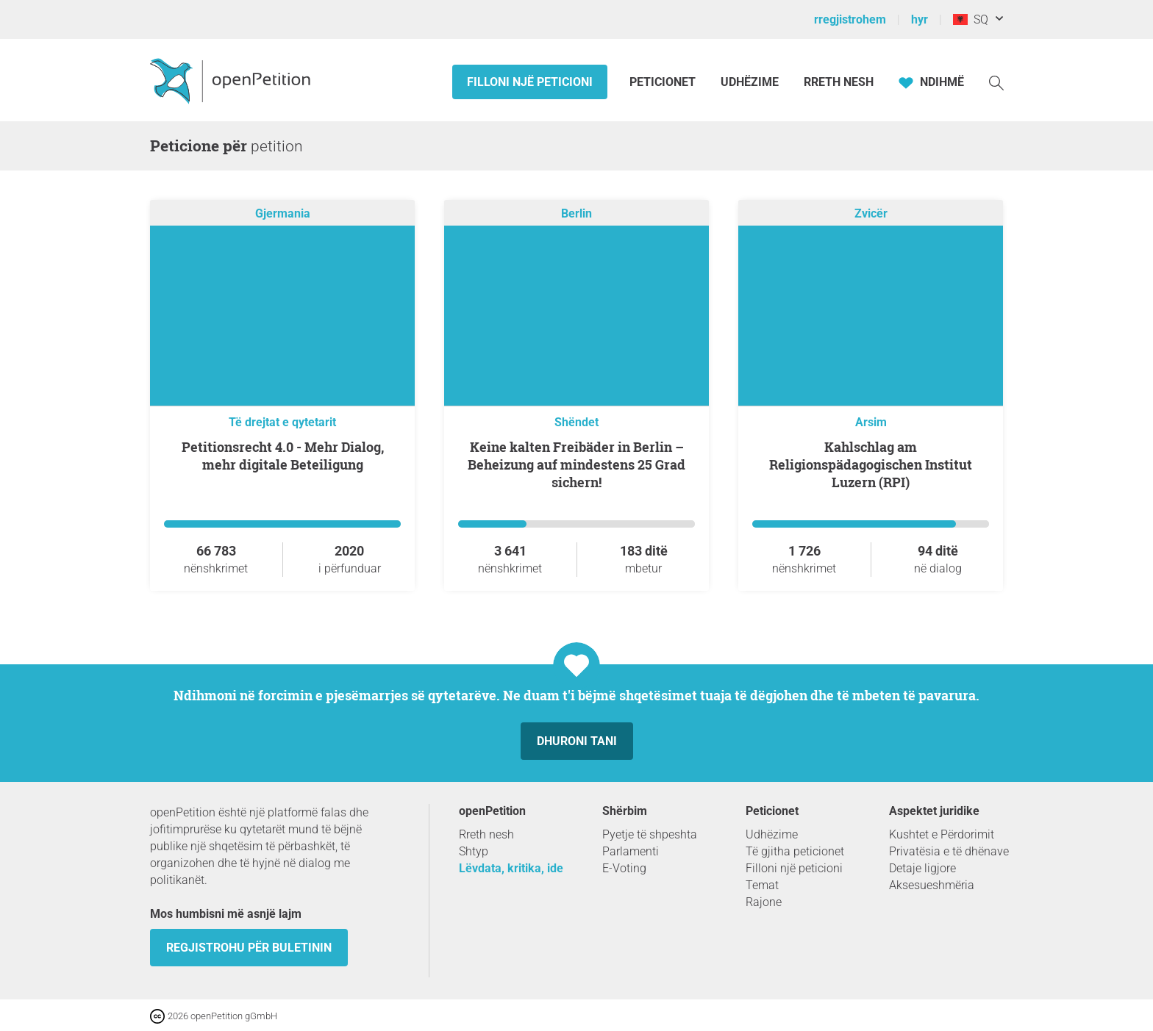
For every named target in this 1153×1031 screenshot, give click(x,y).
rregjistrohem (850, 19)
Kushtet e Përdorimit (941, 834)
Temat (762, 885)
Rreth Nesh (839, 82)
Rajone (764, 902)
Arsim (871, 422)
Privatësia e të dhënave (949, 851)
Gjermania (282, 213)
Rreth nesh (486, 834)
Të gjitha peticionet (795, 851)
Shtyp (473, 851)
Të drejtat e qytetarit (282, 422)
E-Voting (624, 868)
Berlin (576, 213)
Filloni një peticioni (530, 82)
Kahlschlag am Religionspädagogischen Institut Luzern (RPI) (870, 464)
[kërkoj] (996, 81)
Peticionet (664, 82)
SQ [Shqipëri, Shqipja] (970, 19)
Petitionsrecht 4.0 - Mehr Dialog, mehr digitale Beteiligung (283, 455)
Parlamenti (630, 851)
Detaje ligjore (922, 868)
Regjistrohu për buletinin (249, 948)
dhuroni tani (577, 741)
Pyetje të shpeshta (649, 834)
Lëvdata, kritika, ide (511, 868)
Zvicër (871, 213)
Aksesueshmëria (931, 885)
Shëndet (576, 422)
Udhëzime (750, 82)
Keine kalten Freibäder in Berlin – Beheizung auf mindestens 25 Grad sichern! (576, 464)
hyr (919, 19)
